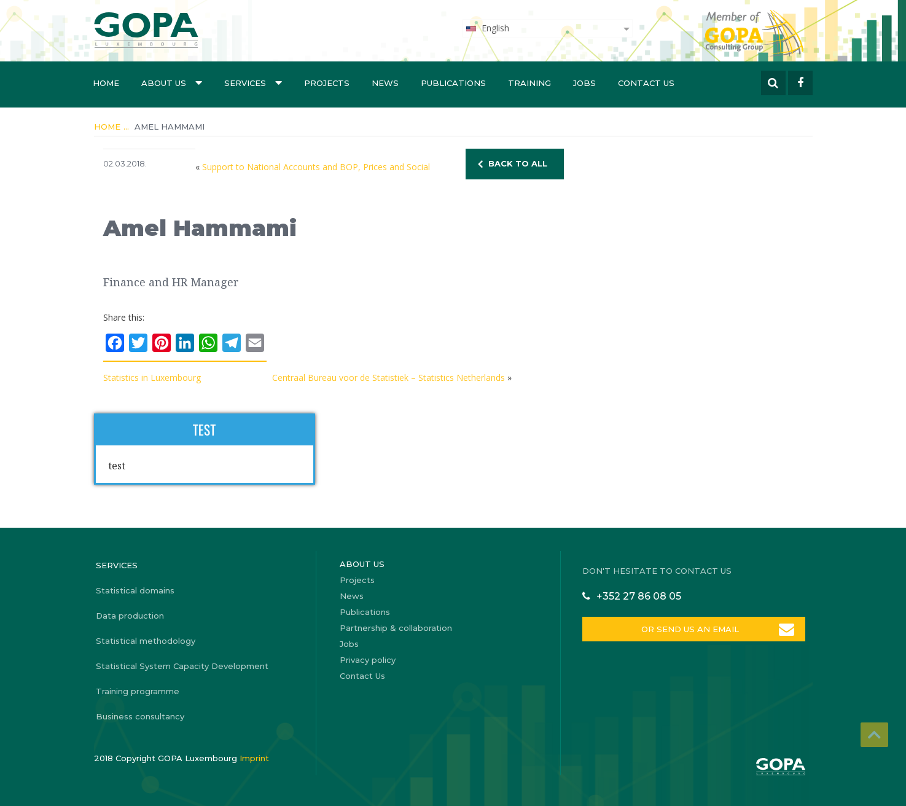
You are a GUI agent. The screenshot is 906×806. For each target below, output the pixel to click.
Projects (327, 83)
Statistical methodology (145, 641)
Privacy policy (368, 660)
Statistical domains (135, 590)
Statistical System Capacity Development (182, 666)
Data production (130, 615)
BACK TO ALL (517, 163)
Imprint (254, 758)
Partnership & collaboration (396, 628)
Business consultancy (140, 716)
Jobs (584, 83)
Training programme (137, 691)
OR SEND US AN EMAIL (689, 629)
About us (171, 82)
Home (106, 83)
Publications (453, 83)
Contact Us (646, 83)
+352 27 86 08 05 (638, 596)
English (487, 28)
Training (529, 83)
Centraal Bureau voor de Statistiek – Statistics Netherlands (388, 377)
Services (253, 82)
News (385, 83)
